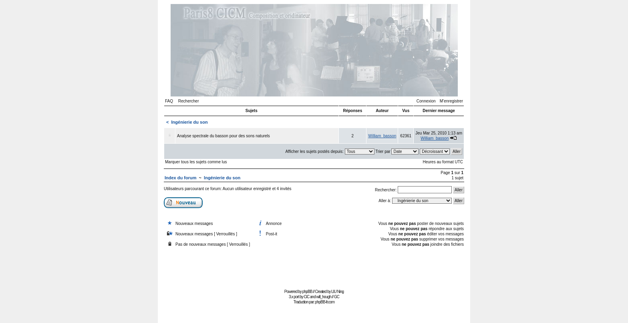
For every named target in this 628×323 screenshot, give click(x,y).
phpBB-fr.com (325, 302)
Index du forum (180, 177)
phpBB (307, 291)
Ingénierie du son (189, 122)
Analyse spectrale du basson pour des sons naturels (223, 136)
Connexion (426, 101)
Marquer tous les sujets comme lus (196, 162)
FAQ (169, 101)
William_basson (382, 136)
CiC (307, 297)
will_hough (323, 297)
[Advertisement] (314, 269)
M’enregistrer (451, 101)
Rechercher (188, 101)
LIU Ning (337, 291)
